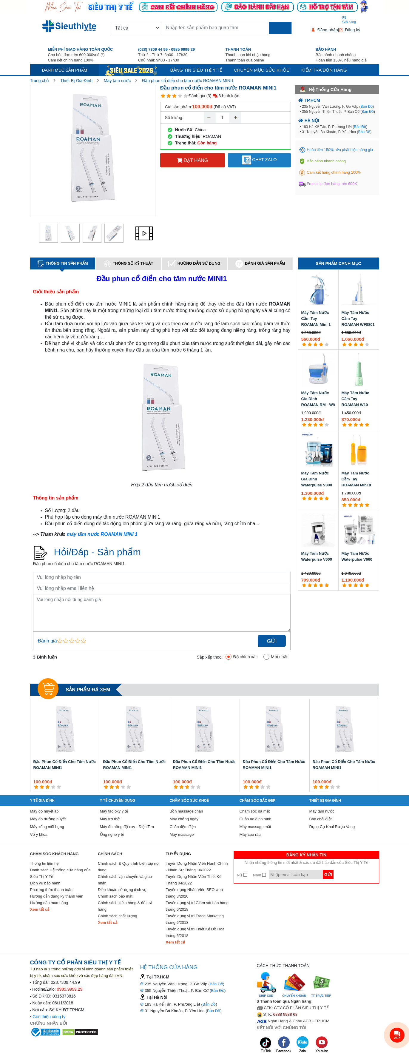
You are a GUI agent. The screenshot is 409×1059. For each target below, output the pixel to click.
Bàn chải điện (321, 819)
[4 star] (180, 96)
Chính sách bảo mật (115, 896)
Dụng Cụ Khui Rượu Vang (332, 826)
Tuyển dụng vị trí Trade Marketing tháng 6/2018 (195, 919)
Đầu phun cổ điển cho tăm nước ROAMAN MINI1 (188, 80)
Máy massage (182, 834)
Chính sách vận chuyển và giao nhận (125, 879)
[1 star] (163, 96)
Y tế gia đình (42, 801)
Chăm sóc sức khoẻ (189, 801)
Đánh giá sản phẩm (260, 264)
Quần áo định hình (255, 819)
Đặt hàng (192, 160)
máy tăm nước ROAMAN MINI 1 (102, 534)
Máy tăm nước (117, 80)
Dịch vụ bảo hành (45, 883)
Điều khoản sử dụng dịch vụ (122, 889)
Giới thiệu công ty (49, 1016)
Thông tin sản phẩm (62, 263)
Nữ (242, 875)
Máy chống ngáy (184, 819)
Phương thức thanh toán (51, 889)
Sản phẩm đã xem (88, 689)
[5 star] (186, 96)
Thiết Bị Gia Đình (76, 80)
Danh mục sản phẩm (64, 70)
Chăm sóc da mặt (255, 811)
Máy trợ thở (110, 819)
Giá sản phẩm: (178, 106)
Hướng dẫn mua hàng (49, 903)
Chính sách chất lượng (117, 916)
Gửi (272, 641)
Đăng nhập (327, 29)
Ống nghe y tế (112, 834)
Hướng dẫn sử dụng (194, 263)
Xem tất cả (40, 909)
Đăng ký (352, 29)
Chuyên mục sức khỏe (261, 70)
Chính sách (110, 854)
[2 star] (169, 96)
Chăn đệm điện (183, 826)
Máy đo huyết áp (44, 811)
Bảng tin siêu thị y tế (196, 70)
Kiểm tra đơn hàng (324, 70)
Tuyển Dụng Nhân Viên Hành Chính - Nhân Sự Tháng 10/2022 (197, 866)
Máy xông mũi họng (47, 826)
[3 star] (174, 96)
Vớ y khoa (39, 834)
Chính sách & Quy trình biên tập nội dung (129, 866)
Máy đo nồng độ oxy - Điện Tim (127, 826)
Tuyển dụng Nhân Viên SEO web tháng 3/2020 (194, 892)
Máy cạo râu (250, 834)
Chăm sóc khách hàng (54, 854)
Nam (259, 875)
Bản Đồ (366, 106)
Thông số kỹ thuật (128, 263)
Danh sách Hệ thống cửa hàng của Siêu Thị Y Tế (60, 873)
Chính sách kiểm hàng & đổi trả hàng (125, 906)
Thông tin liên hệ (44, 863)
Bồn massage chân (186, 811)
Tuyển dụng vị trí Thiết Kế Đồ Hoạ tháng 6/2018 (195, 932)
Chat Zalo (259, 159)
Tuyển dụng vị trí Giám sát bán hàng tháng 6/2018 (197, 906)
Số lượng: (174, 117)
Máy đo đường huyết (48, 819)
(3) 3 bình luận (222, 95)
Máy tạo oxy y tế (114, 811)
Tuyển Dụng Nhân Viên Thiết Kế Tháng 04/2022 (193, 879)
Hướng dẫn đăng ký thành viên (57, 896)
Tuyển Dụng (178, 854)
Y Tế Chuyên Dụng (117, 801)
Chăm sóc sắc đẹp (257, 801)
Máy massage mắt (255, 826)
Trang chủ (39, 80)
